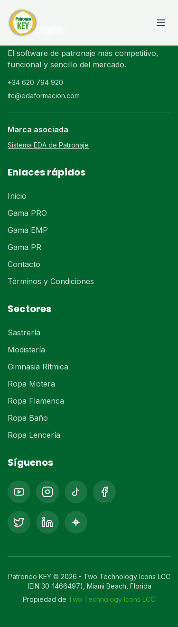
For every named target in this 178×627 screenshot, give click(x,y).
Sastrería (24, 332)
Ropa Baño (28, 418)
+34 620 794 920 (35, 82)
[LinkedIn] (47, 522)
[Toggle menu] (160, 22)
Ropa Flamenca (36, 401)
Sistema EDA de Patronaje (48, 145)
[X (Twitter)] (19, 522)
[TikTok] (76, 491)
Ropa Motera (31, 383)
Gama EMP (28, 230)
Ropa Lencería (34, 435)
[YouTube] (19, 491)
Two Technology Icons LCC (111, 599)
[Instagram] (47, 491)
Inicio (17, 196)
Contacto (24, 264)
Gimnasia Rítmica (38, 366)
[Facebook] (104, 491)
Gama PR (24, 247)
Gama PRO (27, 213)
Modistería (26, 349)
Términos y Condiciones (51, 281)
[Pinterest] (76, 522)
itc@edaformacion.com (44, 96)
